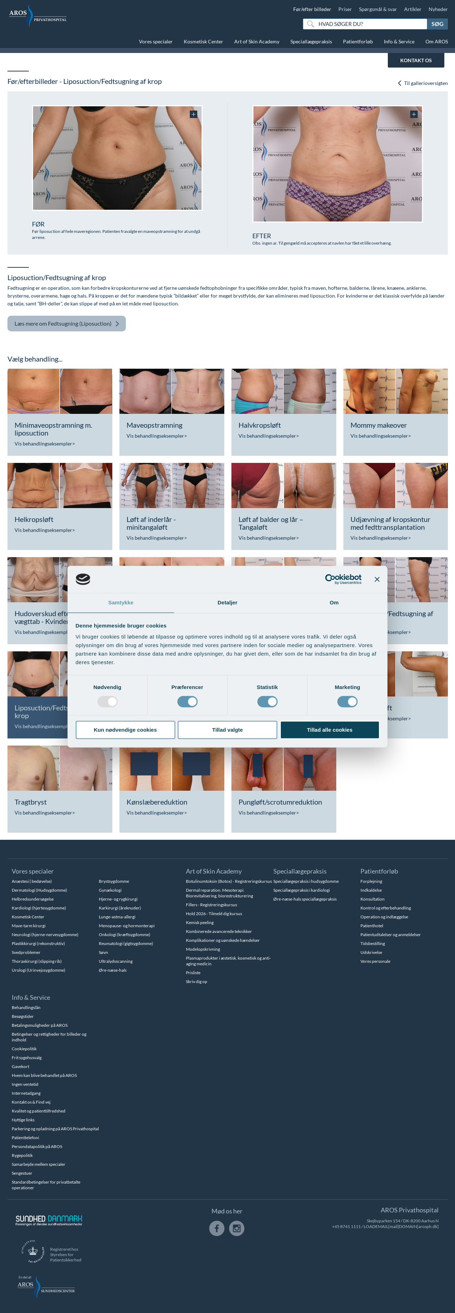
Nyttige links (23, 1119)
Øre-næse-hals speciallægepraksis (305, 899)
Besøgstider (23, 1016)
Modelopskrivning (203, 949)
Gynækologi (110, 890)
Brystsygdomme (114, 881)
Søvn (103, 952)
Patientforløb (358, 41)
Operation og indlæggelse (384, 916)
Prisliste (193, 972)
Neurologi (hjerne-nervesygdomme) (45, 934)
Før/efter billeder (312, 9)
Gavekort (20, 1066)
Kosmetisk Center (203, 41)
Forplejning (371, 881)
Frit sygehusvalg (27, 1057)
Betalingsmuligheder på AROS (40, 1025)
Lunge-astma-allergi (117, 916)
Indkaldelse (371, 890)
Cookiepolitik (24, 1048)
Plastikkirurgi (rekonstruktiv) (38, 943)
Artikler (413, 9)
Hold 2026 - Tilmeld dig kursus (214, 913)
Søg (438, 23)
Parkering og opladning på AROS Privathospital (55, 1128)
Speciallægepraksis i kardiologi (301, 890)
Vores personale (375, 961)
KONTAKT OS (416, 60)
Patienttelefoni (25, 1137)
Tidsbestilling (372, 943)
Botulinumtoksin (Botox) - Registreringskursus (229, 881)
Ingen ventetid (25, 1084)
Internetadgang (26, 1093)
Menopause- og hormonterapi (127, 925)
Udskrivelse (371, 952)
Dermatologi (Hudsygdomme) (39, 890)
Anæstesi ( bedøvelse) (32, 881)
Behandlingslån (26, 1007)
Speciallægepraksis (311, 41)
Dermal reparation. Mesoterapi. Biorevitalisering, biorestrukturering (219, 892)
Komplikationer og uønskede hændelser (223, 940)
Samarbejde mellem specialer (38, 1164)
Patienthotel (371, 925)
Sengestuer (22, 1173)
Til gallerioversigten (422, 83)
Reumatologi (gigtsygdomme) (126, 943)
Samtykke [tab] (121, 602)
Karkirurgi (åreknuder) (120, 908)
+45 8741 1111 (346, 1226)
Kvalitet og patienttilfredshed (38, 1111)
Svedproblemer (26, 952)
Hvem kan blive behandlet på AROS (44, 1075)
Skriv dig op (196, 981)
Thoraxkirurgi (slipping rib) (37, 961)
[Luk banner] (377, 579)
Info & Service (399, 41)
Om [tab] (334, 602)
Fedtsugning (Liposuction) (67, 323)
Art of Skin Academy (256, 41)
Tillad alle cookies (329, 730)
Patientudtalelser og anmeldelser (390, 934)
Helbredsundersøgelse (33, 899)
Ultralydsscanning (116, 961)
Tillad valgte (227, 730)
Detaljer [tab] (227, 602)
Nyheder (438, 9)
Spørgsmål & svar (378, 9)
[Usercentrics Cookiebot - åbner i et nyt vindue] (330, 579)
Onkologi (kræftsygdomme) (124, 934)
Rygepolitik (22, 1155)
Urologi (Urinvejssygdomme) (38, 970)
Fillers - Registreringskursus (211, 904)
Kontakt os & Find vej (31, 1102)
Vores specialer (156, 41)
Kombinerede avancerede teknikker (219, 931)
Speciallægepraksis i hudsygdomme (306, 881)
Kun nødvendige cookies (125, 730)
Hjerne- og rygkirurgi (118, 899)
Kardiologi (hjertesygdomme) (39, 908)
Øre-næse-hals (113, 970)
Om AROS (436, 41)
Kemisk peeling (200, 922)
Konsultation (372, 899)
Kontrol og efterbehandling (385, 908)
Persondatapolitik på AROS (37, 1146)
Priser (345, 9)
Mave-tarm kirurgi (29, 925)
